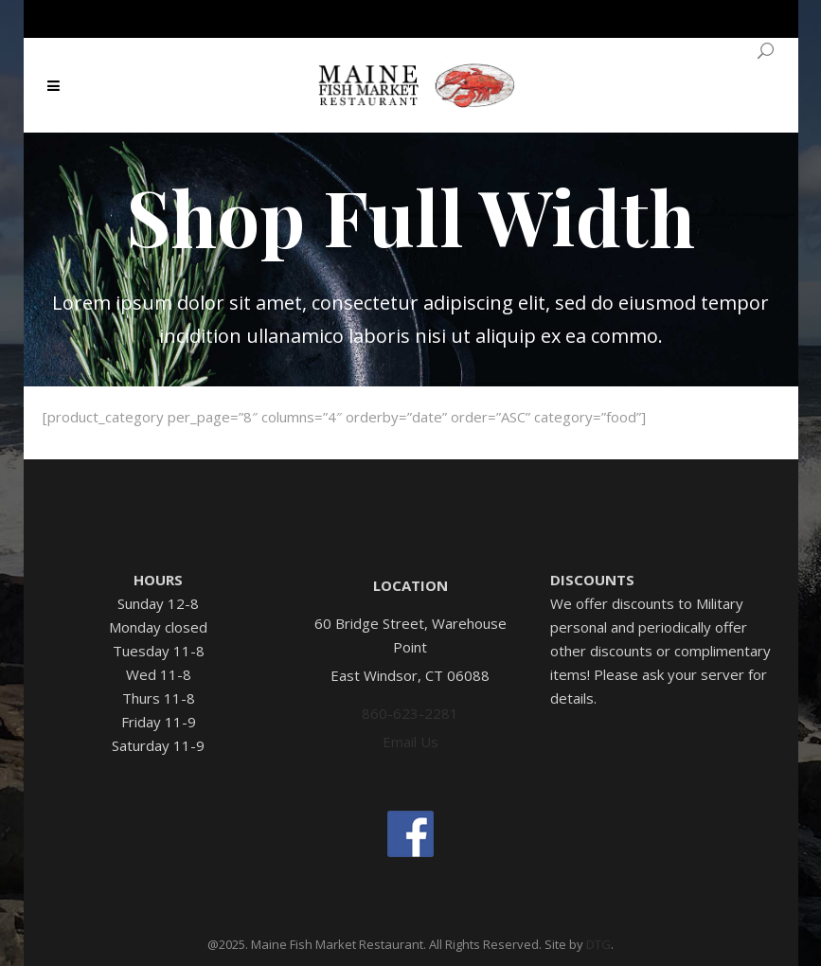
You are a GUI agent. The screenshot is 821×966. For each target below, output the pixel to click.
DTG (598, 944)
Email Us (410, 741)
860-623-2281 (410, 713)
